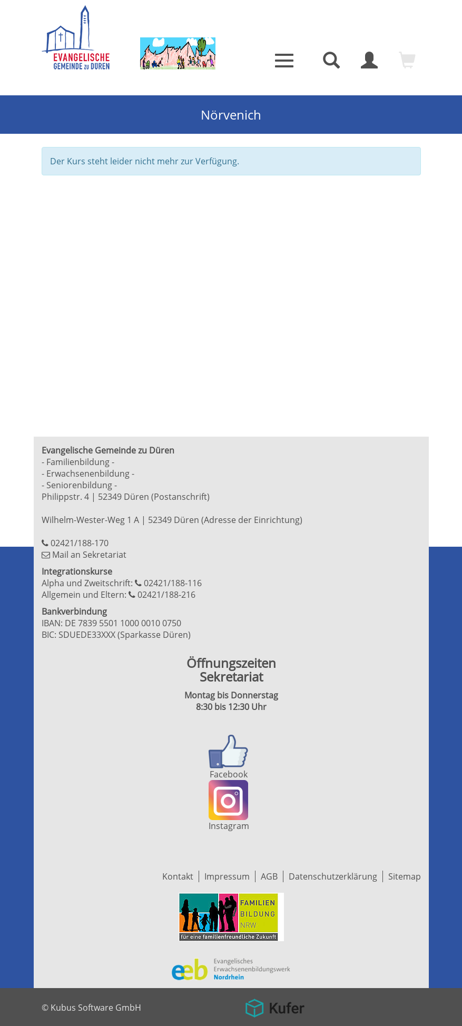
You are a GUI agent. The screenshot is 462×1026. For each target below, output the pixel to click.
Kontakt (177, 876)
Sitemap (404, 876)
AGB (269, 876)
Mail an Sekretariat (89, 554)
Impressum (227, 876)
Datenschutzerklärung (333, 876)
